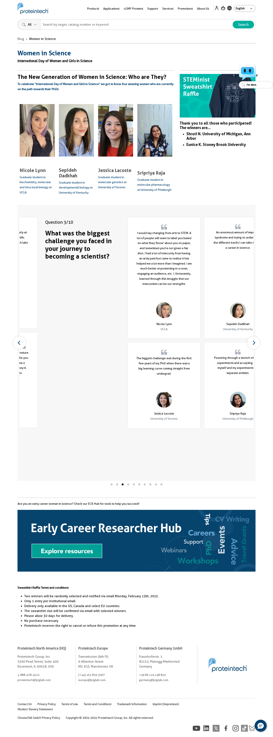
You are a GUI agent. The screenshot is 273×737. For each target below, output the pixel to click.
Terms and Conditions (97, 704)
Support (152, 8)
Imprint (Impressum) (165, 704)
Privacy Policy (46, 704)
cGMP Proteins (133, 8)
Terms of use (69, 704)
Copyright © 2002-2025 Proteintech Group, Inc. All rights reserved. (110, 717)
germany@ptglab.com (153, 680)
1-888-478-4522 (28, 675)
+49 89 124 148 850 (152, 675)
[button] (261, 726)
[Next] (253, 342)
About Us (203, 8)
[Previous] (19, 342)
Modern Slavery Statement (35, 709)
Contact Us (24, 704)
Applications (111, 8)
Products (93, 8)
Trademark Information (132, 704)
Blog (20, 39)
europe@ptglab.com (92, 680)
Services (167, 8)
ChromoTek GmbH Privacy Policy (38, 717)
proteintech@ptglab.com (34, 680)
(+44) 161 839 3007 (91, 675)
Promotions (185, 8)
